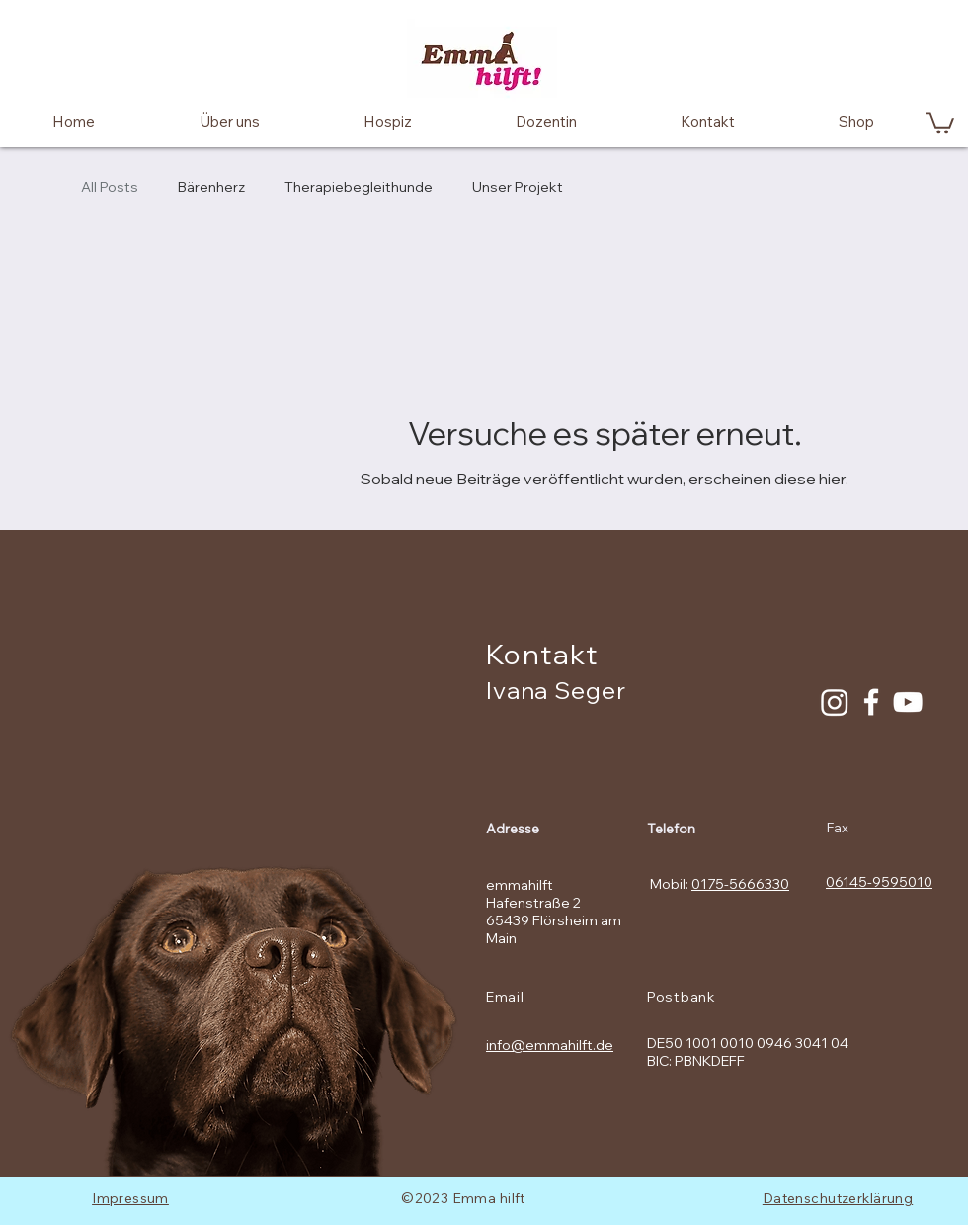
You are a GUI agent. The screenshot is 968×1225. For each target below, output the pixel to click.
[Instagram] (834, 702)
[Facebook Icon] (871, 702)
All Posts (109, 187)
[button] (940, 121)
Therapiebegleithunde (358, 187)
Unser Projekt (517, 187)
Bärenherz (211, 187)
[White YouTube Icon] (908, 702)
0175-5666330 (740, 884)
